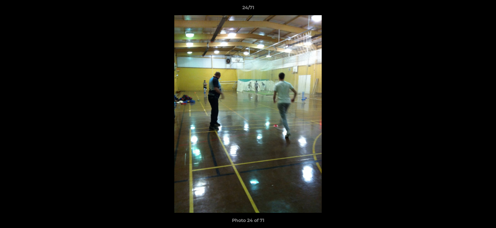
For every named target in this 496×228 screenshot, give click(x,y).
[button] (484, 9)
